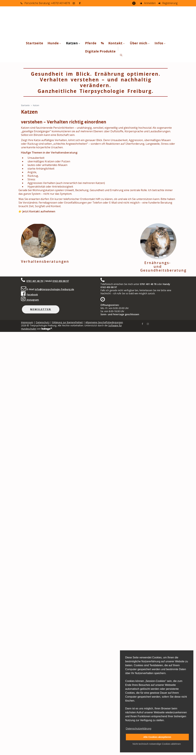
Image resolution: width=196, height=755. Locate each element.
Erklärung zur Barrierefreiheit (67, 322)
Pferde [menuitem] (90, 43)
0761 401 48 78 (34, 281)
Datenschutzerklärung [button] (138, 728)
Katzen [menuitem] (73, 43)
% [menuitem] (102, 43)
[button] (121, 55)
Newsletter (40, 309)
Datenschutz (42, 322)
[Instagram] (147, 324)
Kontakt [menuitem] (116, 43)
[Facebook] (142, 324)
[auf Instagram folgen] (74, 3)
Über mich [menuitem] (140, 43)
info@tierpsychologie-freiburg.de (54, 289)
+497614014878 (60, 3)
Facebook (32, 294)
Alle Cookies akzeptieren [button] (157, 737)
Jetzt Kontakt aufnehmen (38, 211)
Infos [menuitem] (160, 43)
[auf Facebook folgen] (80, 3)
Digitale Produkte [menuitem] (100, 51)
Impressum (27, 322)
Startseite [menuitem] (34, 43)
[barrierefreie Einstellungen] (134, 3)
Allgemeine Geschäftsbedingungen (104, 322)
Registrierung (168, 3)
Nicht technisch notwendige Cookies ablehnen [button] (157, 744)
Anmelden (148, 3)
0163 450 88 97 (60, 281)
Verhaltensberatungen (45, 261)
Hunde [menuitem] (55, 43)
